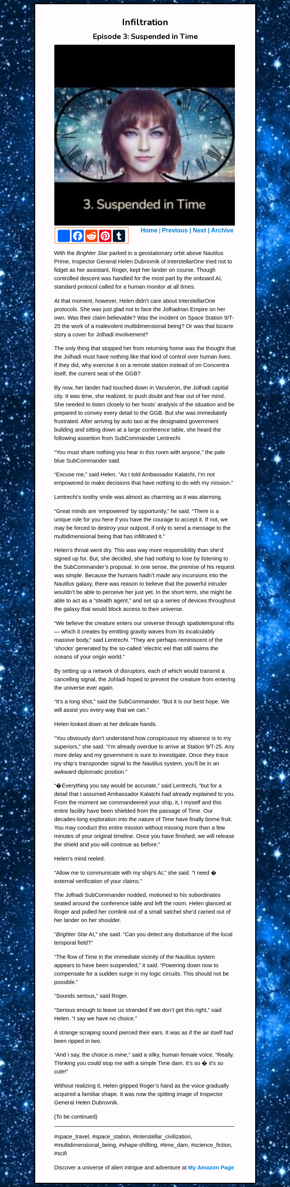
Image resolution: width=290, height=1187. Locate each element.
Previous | (177, 230)
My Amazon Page (211, 1167)
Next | (201, 230)
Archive (222, 230)
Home (149, 230)
